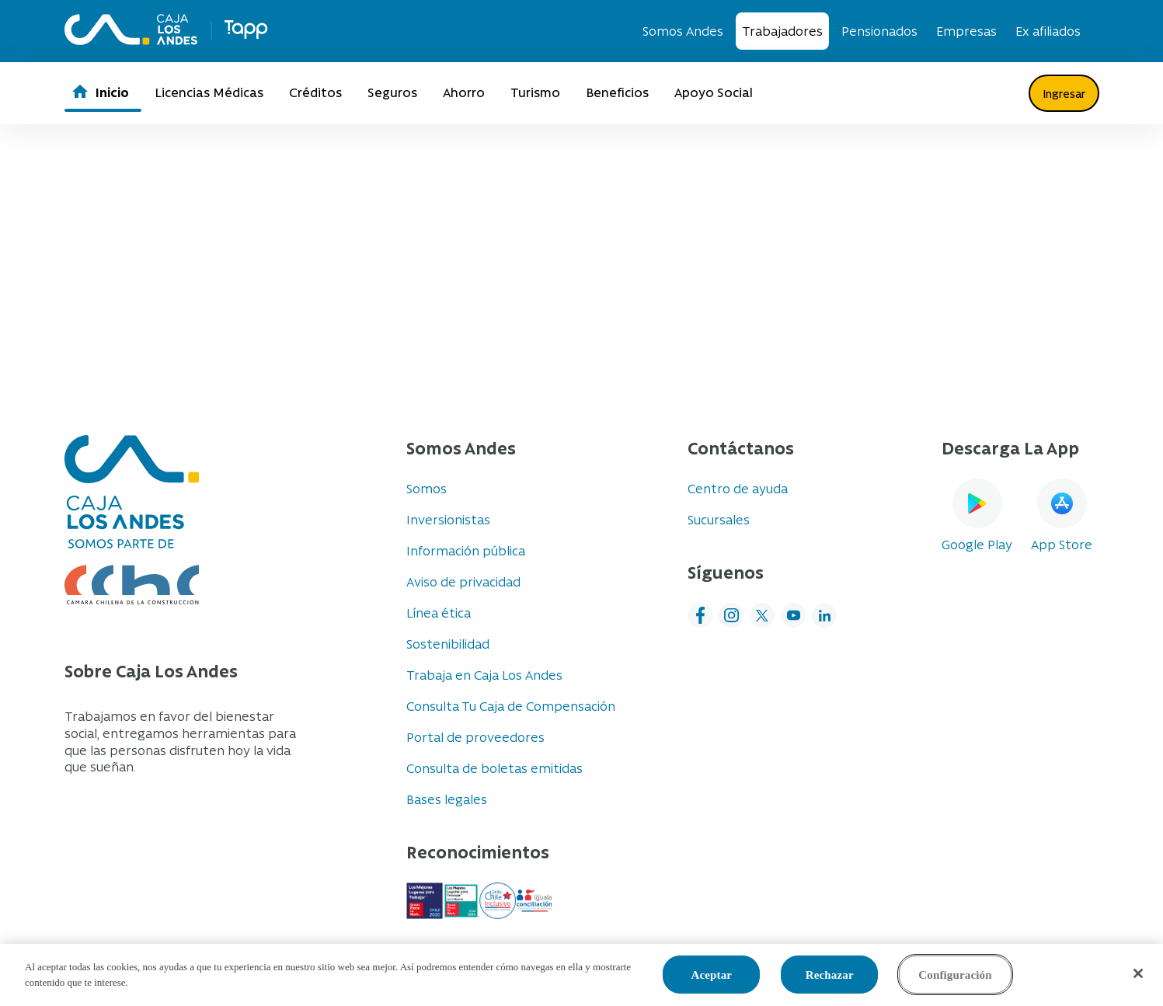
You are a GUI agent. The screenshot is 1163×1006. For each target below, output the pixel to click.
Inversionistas (448, 518)
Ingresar (1064, 93)
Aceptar (711, 975)
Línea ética (438, 612)
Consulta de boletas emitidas (494, 767)
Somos (426, 487)
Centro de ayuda (738, 487)
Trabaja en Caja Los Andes (484, 674)
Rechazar (830, 975)
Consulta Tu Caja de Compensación (510, 705)
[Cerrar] (1138, 973)
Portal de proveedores (475, 736)
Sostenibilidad (447, 643)
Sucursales (719, 518)
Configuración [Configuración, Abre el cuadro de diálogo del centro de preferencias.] (954, 975)
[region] (581, 975)
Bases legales (446, 798)
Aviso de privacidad (463, 581)
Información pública (465, 550)
